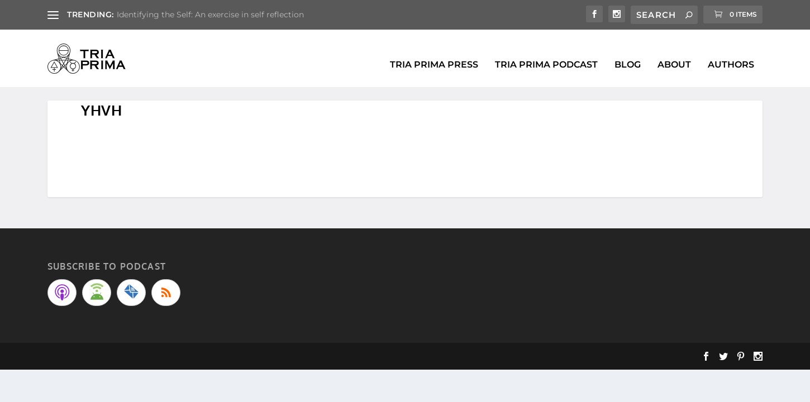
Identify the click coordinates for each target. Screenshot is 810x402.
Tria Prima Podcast (546, 52)
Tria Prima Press (434, 52)
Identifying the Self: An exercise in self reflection (210, 14)
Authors (731, 52)
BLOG (627, 52)
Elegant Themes (117, 353)
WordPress (207, 353)
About (674, 52)
